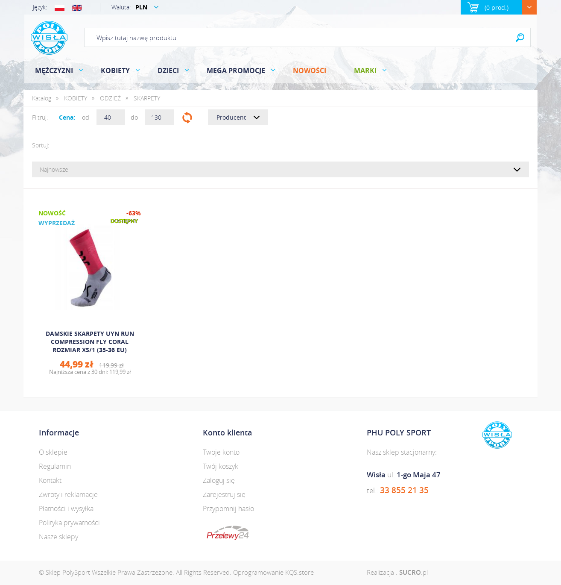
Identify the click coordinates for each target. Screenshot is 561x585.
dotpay (228, 533)
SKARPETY (147, 98)
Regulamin (55, 466)
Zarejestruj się (224, 494)
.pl (413, 572)
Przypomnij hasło (228, 508)
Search (520, 37)
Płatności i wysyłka (66, 508)
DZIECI (168, 70)
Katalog (41, 98)
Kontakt (50, 480)
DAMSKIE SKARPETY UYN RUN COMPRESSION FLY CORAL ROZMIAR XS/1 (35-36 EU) (90, 341)
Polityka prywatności (69, 522)
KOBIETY (115, 70)
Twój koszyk (220, 466)
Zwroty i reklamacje (68, 494)
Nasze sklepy (58, 536)
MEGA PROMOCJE (236, 70)
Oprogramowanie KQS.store (273, 572)
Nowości (309, 70)
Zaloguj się (219, 480)
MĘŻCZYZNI (54, 70)
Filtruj (187, 117)
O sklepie (53, 452)
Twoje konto (221, 452)
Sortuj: (40, 145)
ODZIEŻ (110, 98)
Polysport (49, 38)
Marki (365, 70)
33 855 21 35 (404, 490)
